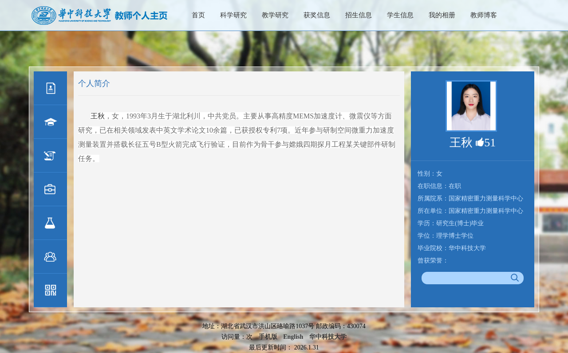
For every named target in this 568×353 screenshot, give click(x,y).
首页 (198, 15)
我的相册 (442, 15)
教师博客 (483, 15)
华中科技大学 (328, 336)
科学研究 (233, 15)
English (293, 336)
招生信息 (358, 15)
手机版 (268, 336)
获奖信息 (317, 15)
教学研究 (275, 15)
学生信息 (400, 15)
